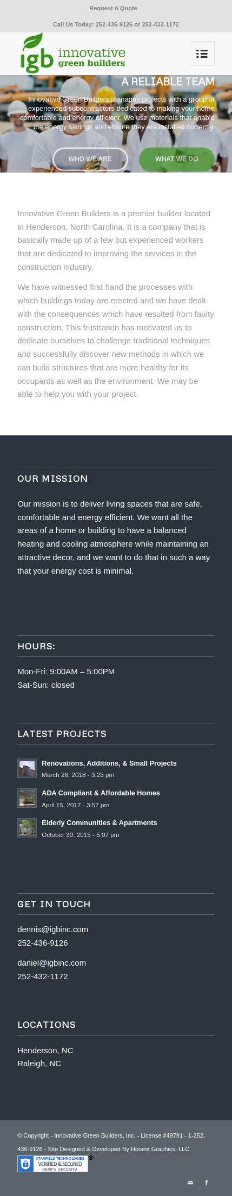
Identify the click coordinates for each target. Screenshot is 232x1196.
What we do (176, 158)
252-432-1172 (160, 24)
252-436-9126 (114, 24)
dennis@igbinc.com (52, 929)
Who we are (90, 158)
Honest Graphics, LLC (160, 1149)
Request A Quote (113, 8)
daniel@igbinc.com (51, 962)
